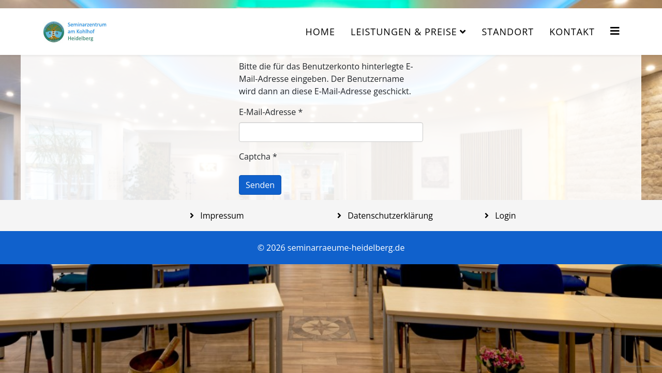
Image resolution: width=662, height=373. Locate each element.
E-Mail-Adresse (271, 112)
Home (320, 31)
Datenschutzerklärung (389, 215)
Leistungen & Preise (404, 31)
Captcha (258, 156)
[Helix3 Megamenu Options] (615, 30)
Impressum (221, 215)
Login (504, 215)
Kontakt (572, 31)
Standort (508, 31)
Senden (260, 185)
